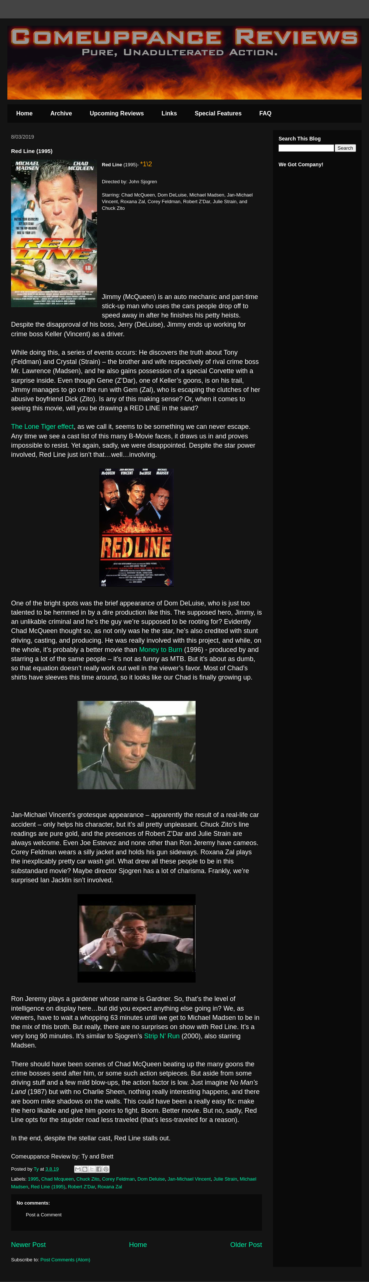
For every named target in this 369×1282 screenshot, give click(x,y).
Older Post (246, 1244)
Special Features (218, 113)
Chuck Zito (87, 1179)
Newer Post (28, 1244)
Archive (61, 113)
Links (169, 113)
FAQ (265, 113)
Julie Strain (225, 1179)
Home (24, 113)
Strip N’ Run (162, 1036)
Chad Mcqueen (57, 1179)
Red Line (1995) (48, 1186)
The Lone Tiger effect (42, 426)
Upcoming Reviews (117, 113)
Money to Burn (160, 649)
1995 (33, 1179)
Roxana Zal (109, 1186)
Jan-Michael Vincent (189, 1179)
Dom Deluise (151, 1179)
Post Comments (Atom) (65, 1259)
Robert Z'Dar (81, 1186)
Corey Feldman (118, 1179)
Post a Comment (44, 1214)
